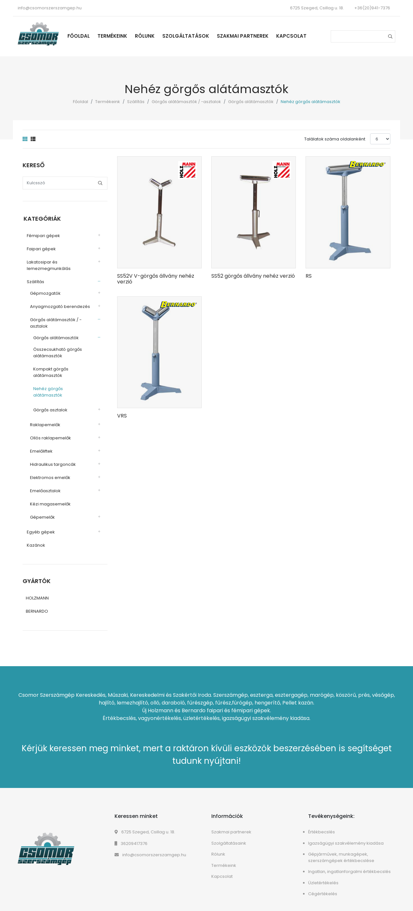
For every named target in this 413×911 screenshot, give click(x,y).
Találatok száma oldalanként (334, 139)
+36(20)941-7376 (372, 8)
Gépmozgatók (44, 293)
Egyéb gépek (40, 525)
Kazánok (35, 538)
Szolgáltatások (188, 36)
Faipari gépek (40, 248)
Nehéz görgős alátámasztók (62, 388)
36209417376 (131, 837)
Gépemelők (41, 510)
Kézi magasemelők (49, 497)
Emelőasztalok (44, 484)
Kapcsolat (294, 36)
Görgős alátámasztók (251, 102)
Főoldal (81, 36)
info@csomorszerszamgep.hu (50, 8)
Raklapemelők (44, 418)
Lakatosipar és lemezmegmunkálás (48, 264)
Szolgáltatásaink (228, 836)
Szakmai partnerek (245, 36)
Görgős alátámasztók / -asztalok (186, 102)
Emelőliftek (40, 444)
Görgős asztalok (49, 403)
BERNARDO (37, 604)
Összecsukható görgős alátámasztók (56, 352)
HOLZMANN (37, 591)
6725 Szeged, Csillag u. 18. (145, 825)
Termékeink (115, 36)
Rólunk (147, 36)
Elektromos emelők (49, 470)
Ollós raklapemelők (49, 431)
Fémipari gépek (42, 235)
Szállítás (136, 102)
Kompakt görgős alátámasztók (49, 371)
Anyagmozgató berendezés (59, 306)
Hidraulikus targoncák (52, 457)
